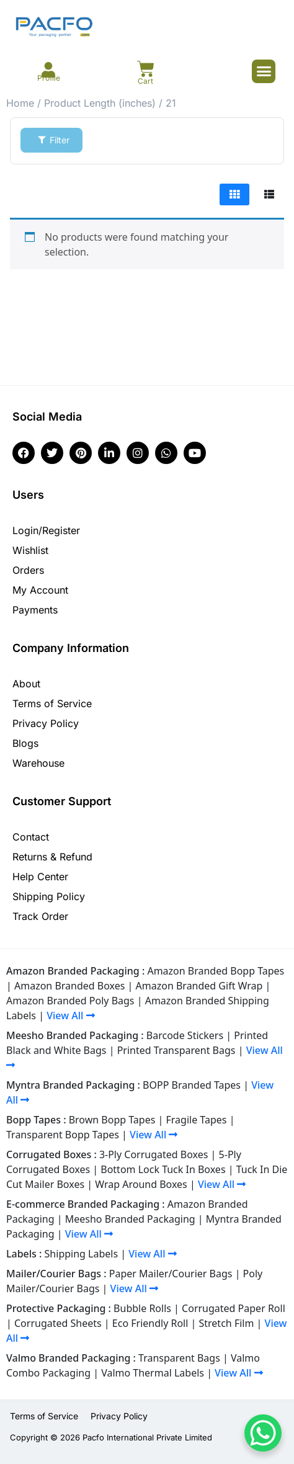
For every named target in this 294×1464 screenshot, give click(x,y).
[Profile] (48, 70)
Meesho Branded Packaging (130, 1219)
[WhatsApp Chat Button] (263, 1433)
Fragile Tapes (196, 1120)
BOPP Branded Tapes (192, 1085)
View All (70, 1015)
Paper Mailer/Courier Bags (171, 1273)
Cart (145, 81)
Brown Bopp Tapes (112, 1120)
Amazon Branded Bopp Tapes (215, 971)
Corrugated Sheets (58, 1323)
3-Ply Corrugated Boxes (153, 1154)
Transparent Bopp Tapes (62, 1134)
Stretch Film (226, 1323)
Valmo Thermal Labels (152, 1373)
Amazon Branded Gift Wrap (199, 986)
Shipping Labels (81, 1254)
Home (20, 103)
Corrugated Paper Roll (233, 1308)
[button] (263, 71)
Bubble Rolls (142, 1308)
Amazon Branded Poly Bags (70, 1000)
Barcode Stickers (184, 1035)
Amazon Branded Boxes (69, 986)
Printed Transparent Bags (176, 1050)
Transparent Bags (179, 1358)
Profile (48, 78)
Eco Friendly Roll (150, 1323)
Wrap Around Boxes (141, 1184)
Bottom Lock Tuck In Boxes (162, 1169)
